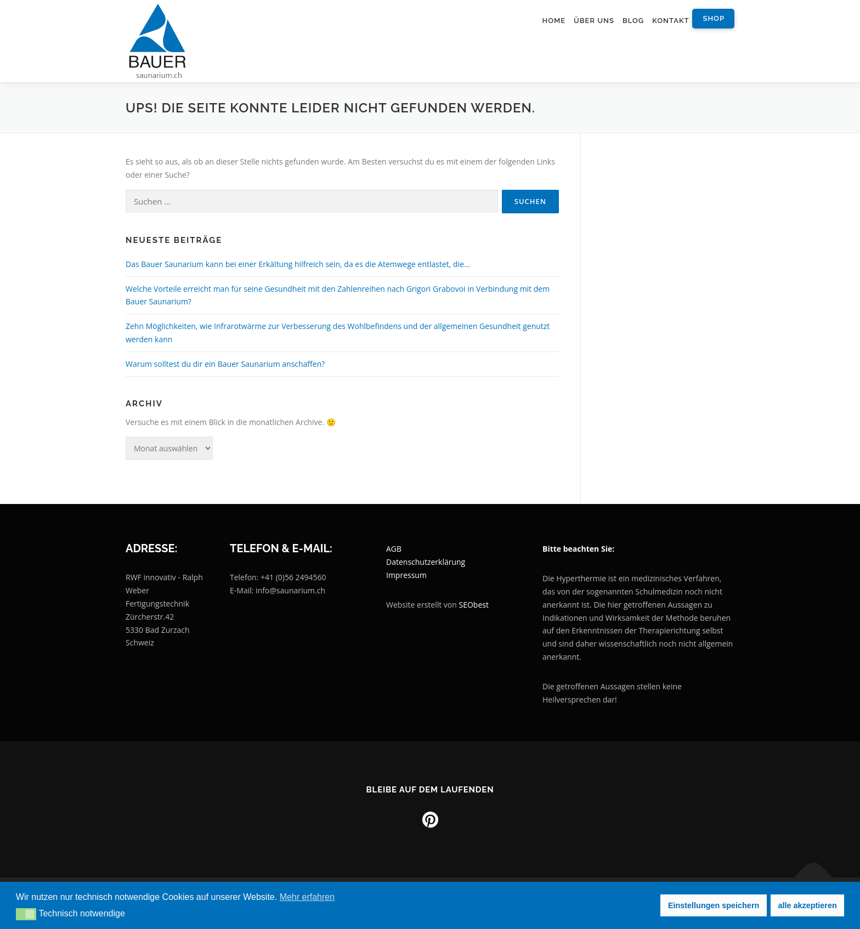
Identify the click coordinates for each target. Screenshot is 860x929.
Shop (714, 18)
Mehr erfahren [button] (307, 897)
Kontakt (670, 20)
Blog (633, 20)
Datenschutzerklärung (425, 562)
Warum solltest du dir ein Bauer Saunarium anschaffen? (225, 364)
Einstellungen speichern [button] (713, 905)
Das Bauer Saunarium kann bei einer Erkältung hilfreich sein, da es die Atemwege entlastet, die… (298, 264)
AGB (393, 548)
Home (553, 20)
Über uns (594, 20)
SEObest (474, 604)
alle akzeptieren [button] (807, 905)
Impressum (406, 575)
